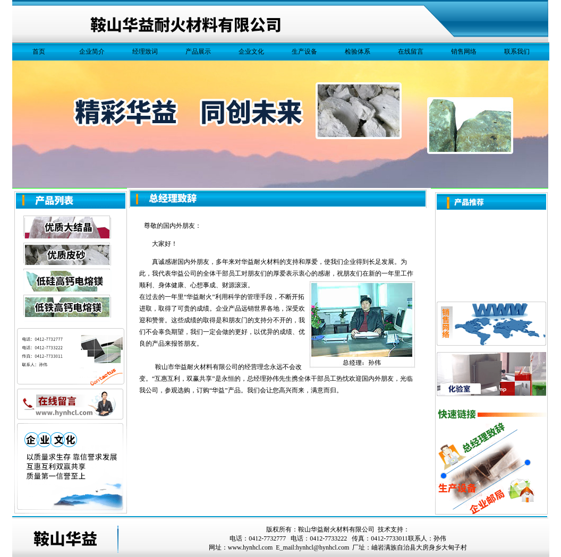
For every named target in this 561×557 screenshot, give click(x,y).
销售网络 (464, 51)
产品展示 (198, 51)
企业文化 (251, 51)
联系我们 (517, 51)
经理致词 (145, 51)
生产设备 (304, 51)
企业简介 (92, 51)
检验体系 (357, 51)
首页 (38, 51)
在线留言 (410, 51)
